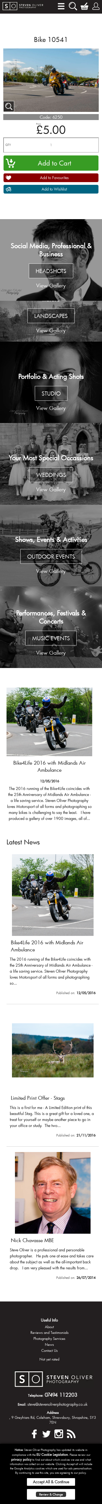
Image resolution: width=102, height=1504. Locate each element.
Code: (45, 117)
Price (38, 123)
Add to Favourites (54, 177)
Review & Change (51, 1494)
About (49, 1327)
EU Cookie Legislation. (52, 1454)
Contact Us (49, 1350)
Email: (22, 1404)
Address (53, 1412)
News (49, 1344)
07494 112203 (61, 1395)
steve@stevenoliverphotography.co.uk (57, 1404)
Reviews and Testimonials (49, 1332)
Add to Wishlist (54, 189)
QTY (8, 145)
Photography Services (49, 1338)
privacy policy (21, 1459)
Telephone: (36, 1395)
